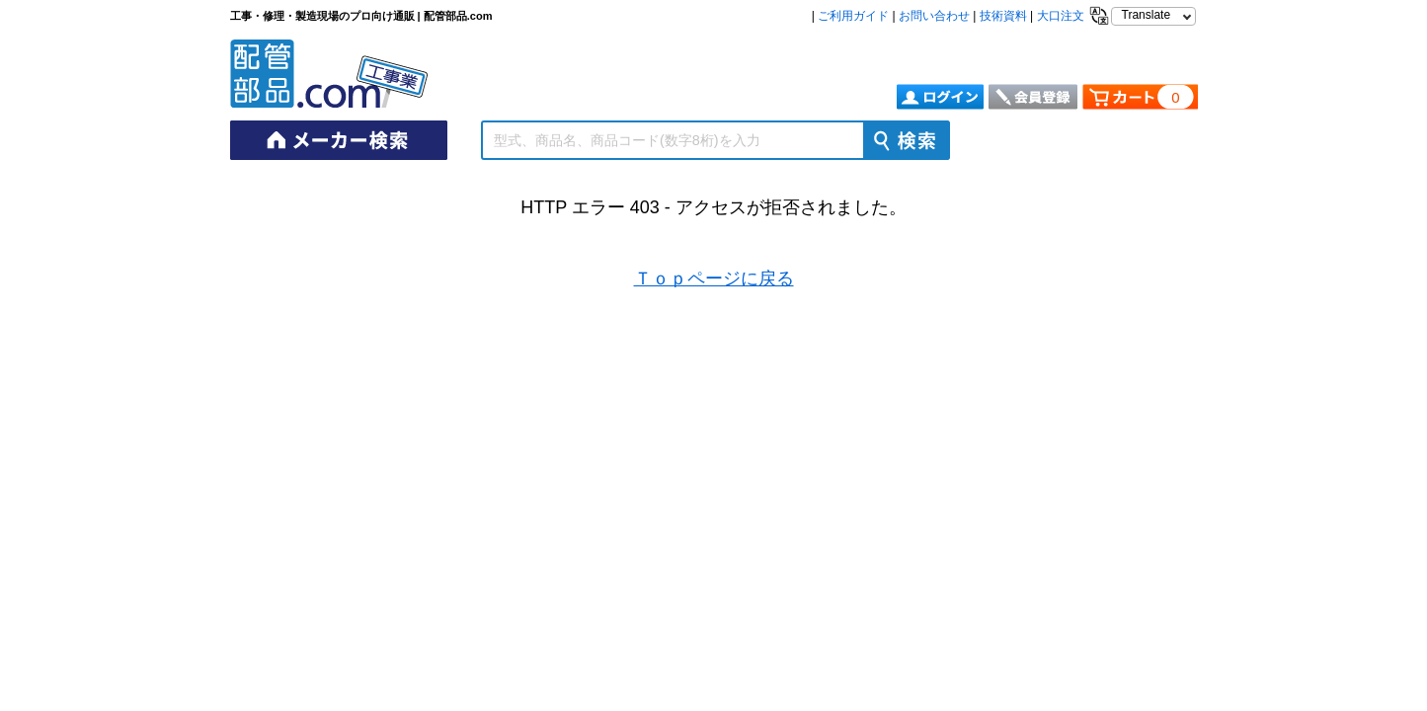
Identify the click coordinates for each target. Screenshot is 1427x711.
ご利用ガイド (853, 16)
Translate (1146, 15)
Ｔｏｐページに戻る (714, 278)
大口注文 (1060, 16)
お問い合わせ (934, 16)
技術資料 (1003, 16)
